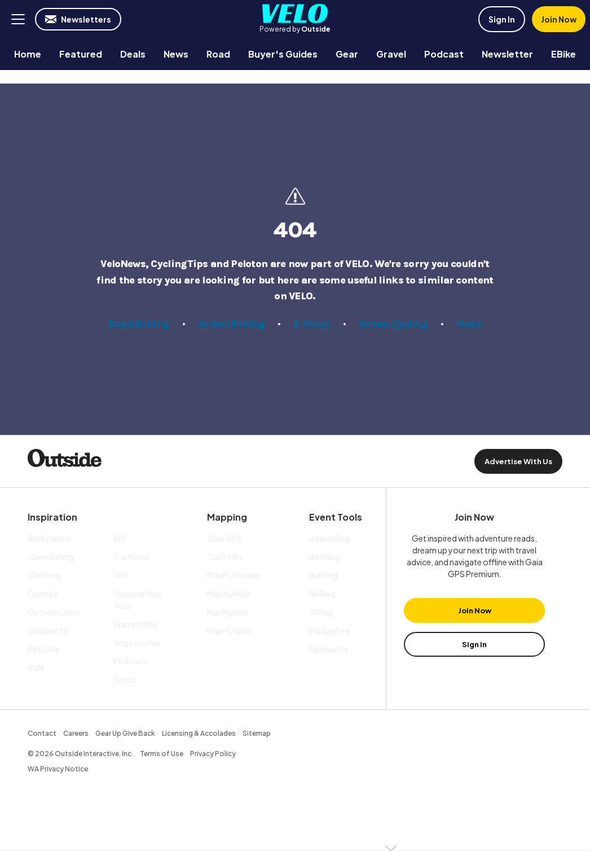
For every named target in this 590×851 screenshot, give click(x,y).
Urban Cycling (393, 323)
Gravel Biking (231, 323)
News (469, 323)
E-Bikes (312, 323)
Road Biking (138, 323)
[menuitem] (27, 54)
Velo (295, 13)
